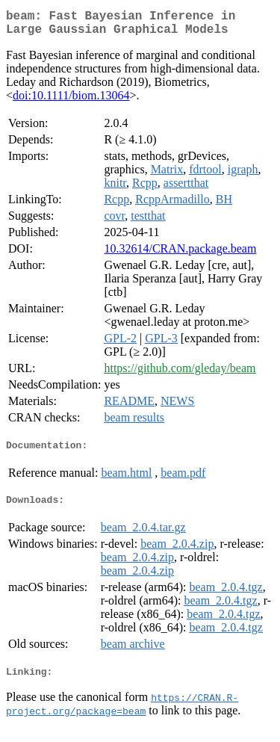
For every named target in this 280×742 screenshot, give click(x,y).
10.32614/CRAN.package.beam (180, 254)
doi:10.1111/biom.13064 (71, 101)
